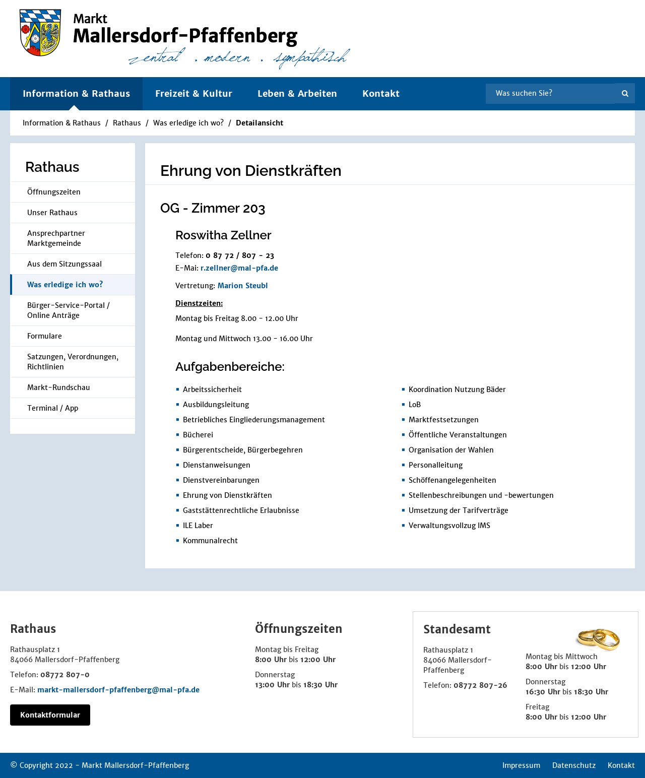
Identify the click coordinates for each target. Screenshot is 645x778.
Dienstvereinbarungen (221, 480)
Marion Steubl (243, 285)
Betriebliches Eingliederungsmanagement (254, 419)
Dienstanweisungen (216, 465)
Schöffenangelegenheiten (452, 480)
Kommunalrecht (210, 540)
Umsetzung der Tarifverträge (458, 510)
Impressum (521, 765)
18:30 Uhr (320, 684)
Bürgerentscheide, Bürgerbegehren (243, 450)
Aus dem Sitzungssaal (64, 264)
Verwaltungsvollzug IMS (449, 525)
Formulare (44, 336)
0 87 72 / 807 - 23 (240, 255)
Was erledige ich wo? (188, 122)
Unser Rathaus (52, 212)
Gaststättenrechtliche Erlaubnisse (241, 510)
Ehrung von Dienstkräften (227, 495)
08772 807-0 (65, 674)
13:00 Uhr (272, 684)
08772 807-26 (480, 685)
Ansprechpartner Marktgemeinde (56, 238)
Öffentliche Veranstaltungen (458, 434)
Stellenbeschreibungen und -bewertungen (481, 495)
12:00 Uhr (318, 659)
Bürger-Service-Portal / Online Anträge (68, 310)
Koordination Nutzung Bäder (457, 389)
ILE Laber (198, 525)
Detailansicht (259, 122)
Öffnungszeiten (54, 192)
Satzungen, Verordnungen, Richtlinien (72, 361)
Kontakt (381, 93)
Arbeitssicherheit (212, 389)
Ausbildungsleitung (216, 404)
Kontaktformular (50, 715)
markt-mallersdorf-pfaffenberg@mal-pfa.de (118, 689)
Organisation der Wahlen (451, 450)
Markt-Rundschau (58, 387)
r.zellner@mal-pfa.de (239, 268)
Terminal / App (52, 408)
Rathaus (127, 122)
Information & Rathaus (62, 122)
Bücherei (198, 434)
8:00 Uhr (271, 659)
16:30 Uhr (543, 691)
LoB (415, 404)
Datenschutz (574, 765)
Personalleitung (436, 465)
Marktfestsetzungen (444, 419)
